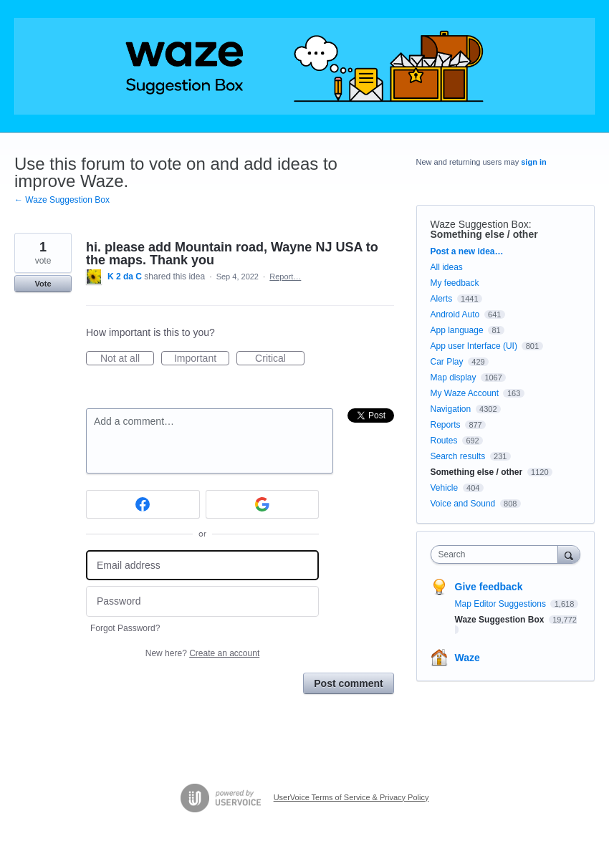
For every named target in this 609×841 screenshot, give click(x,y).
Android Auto (455, 314)
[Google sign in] (263, 504)
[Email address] (202, 565)
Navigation (451, 409)
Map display (453, 378)
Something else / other (484, 234)
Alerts (442, 299)
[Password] (202, 601)
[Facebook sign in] (143, 504)
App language (457, 330)
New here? (202, 653)
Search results (458, 456)
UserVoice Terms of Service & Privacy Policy (351, 797)
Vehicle (445, 488)
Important (201, 358)
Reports (446, 425)
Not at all (127, 358)
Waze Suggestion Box (480, 224)
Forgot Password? (125, 628)
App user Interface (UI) (474, 346)
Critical (279, 358)
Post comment (348, 683)
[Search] (568, 554)
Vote (42, 283)
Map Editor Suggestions (502, 604)
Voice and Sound (463, 504)
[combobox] (497, 554)
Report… (285, 276)
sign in (533, 162)
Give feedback (489, 586)
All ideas (447, 267)
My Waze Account (465, 393)
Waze (467, 657)
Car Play (447, 362)
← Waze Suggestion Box (62, 200)
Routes (444, 441)
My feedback (455, 283)
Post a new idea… (467, 251)
